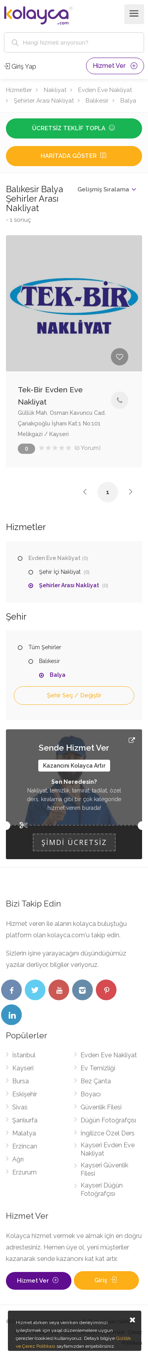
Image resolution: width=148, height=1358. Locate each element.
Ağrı (18, 1159)
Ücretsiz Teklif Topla (74, 128)
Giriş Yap (20, 66)
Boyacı (91, 1094)
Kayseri (23, 1068)
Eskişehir (24, 1094)
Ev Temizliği (98, 1068)
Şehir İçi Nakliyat (60, 572)
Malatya (24, 1133)
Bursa (20, 1081)
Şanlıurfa (24, 1120)
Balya (128, 100)
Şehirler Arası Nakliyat (44, 100)
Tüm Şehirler (44, 647)
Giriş (106, 1280)
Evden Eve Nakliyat (105, 90)
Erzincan (24, 1146)
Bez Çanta (96, 1081)
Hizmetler (19, 90)
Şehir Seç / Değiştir (74, 695)
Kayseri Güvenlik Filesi (104, 1169)
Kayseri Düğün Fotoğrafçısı (102, 1189)
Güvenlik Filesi (101, 1107)
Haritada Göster (74, 155)
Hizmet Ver (115, 65)
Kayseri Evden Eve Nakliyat (108, 1149)
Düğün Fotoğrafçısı (108, 1120)
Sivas (20, 1107)
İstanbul (24, 1055)
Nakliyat (55, 90)
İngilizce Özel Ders (108, 1133)
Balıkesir (97, 100)
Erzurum (24, 1172)
